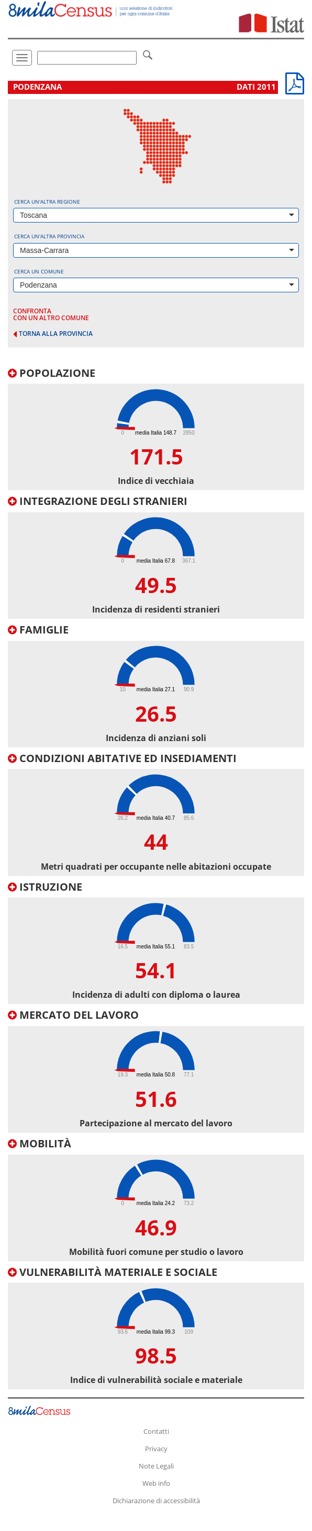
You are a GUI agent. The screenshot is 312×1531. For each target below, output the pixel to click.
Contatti (156, 1431)
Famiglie (38, 629)
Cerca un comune (39, 271)
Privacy (156, 1448)
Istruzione (45, 887)
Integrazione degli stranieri (97, 501)
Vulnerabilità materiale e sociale (112, 1272)
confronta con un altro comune (51, 314)
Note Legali (156, 1466)
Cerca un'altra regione (47, 201)
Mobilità (39, 1143)
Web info (156, 1483)
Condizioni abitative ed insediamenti (122, 758)
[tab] (156, 429)
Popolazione (51, 373)
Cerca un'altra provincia (49, 236)
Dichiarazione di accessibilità (156, 1500)
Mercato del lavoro (73, 1015)
